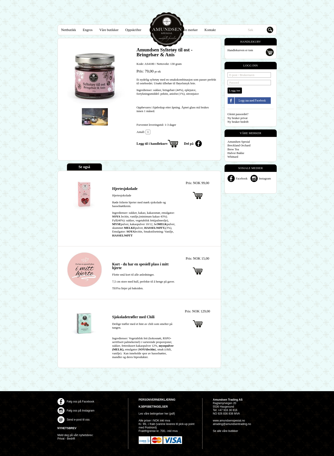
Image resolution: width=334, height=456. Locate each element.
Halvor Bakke (236, 153)
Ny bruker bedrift (238, 121)
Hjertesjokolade (125, 189)
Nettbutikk (68, 30)
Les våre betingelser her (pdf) (157, 413)
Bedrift (71, 438)
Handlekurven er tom (240, 50)
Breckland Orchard (239, 145)
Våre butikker (109, 30)
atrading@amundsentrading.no (232, 424)
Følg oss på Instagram (80, 410)
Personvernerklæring (157, 399)
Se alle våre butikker (225, 431)
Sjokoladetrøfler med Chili (133, 317)
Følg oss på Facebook (80, 401)
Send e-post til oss (78, 419)
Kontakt (210, 30)
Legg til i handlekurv (152, 143)
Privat (61, 438)
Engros (88, 30)
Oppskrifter (133, 30)
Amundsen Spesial (167, 29)
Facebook (242, 178)
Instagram (265, 178)
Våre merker (189, 30)
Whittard (233, 156)
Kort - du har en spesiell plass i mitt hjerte (140, 266)
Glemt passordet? (238, 114)
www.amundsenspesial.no (229, 420)
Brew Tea (233, 149)
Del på (188, 143)
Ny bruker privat (238, 118)
